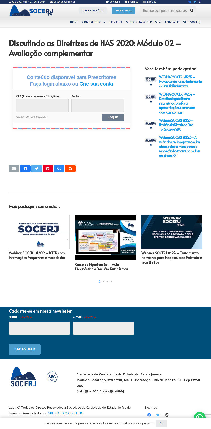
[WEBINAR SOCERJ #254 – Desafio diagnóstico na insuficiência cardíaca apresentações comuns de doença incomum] (150, 97)
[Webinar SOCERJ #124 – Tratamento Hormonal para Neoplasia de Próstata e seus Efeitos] (171, 232)
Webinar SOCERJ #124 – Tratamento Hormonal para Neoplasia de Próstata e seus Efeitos (171, 257)
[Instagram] (166, 415)
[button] (100, 281)
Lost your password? (36, 116)
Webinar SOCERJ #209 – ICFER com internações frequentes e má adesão (37, 255)
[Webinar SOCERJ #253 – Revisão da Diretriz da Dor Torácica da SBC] (150, 124)
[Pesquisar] (192, 10)
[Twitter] (158, 415)
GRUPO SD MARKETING (65, 413)
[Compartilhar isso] (25, 168)
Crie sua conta (96, 84)
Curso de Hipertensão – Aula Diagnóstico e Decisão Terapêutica (101, 266)
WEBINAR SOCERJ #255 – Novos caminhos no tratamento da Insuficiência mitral (180, 81)
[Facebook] (149, 415)
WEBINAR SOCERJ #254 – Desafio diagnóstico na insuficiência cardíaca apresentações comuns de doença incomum (177, 103)
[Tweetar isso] (36, 168)
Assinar (20, 116)
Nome (20, 317)
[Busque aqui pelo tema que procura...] (168, 11)
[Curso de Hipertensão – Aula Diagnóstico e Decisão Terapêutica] (105, 237)
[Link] (32, 11)
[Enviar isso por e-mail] (14, 168)
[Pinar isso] (48, 168)
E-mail (84, 317)
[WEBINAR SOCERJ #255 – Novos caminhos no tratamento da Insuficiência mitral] (150, 80)
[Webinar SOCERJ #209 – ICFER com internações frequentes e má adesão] (39, 232)
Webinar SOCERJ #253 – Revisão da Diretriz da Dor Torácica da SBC (176, 125)
